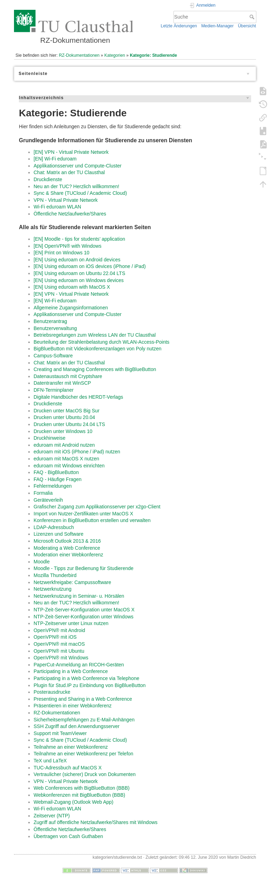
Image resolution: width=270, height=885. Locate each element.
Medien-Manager (217, 25)
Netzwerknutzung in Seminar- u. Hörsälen (79, 596)
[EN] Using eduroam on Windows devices (79, 280)
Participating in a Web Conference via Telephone (86, 678)
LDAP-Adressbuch (54, 527)
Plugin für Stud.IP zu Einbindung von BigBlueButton (89, 685)
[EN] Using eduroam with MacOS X (72, 287)
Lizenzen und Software (58, 534)
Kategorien (114, 55)
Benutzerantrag (50, 321)
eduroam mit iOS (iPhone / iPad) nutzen (77, 451)
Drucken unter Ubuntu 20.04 (64, 417)
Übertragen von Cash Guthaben (68, 836)
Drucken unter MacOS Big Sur (66, 410)
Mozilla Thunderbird (55, 575)
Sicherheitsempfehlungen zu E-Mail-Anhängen (84, 719)
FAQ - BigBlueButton (56, 472)
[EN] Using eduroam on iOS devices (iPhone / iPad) (90, 266)
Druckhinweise (49, 438)
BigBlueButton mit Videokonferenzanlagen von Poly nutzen (98, 348)
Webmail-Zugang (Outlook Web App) (73, 802)
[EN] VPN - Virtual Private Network (71, 152)
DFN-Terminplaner (53, 390)
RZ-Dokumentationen (79, 55)
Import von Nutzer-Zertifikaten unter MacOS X (83, 513)
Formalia (43, 493)
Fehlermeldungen (53, 486)
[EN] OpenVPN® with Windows (67, 246)
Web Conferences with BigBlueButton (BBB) (81, 788)
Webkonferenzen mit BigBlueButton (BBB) (79, 795)
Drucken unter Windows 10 (63, 431)
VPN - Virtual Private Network (66, 200)
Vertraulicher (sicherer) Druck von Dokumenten (85, 774)
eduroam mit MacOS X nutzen (66, 458)
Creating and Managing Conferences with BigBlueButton (95, 369)
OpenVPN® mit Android (59, 630)
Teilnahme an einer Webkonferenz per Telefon (83, 753)
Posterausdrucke (52, 692)
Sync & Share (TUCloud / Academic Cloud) (80, 193)
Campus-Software (53, 355)
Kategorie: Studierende (153, 55)
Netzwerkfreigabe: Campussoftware (72, 582)
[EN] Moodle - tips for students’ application (79, 239)
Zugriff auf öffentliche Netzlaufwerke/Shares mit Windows (95, 822)
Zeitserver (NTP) (52, 815)
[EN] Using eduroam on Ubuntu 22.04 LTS (79, 273)
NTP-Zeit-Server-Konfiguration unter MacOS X (84, 609)
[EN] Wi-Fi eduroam (55, 159)
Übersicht (247, 25)
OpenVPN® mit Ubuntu (59, 651)
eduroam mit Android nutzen (64, 445)
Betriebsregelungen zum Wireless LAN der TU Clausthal (95, 335)
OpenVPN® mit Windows (61, 657)
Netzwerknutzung (52, 589)
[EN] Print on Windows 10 (62, 252)
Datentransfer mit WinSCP (62, 383)
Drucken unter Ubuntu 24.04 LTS (69, 424)
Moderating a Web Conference (67, 548)
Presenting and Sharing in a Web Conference (83, 699)
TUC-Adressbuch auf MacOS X (68, 767)
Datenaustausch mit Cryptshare (68, 376)
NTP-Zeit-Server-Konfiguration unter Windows (84, 616)
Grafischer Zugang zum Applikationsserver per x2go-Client (97, 506)
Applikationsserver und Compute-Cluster (77, 166)
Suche (252, 16)
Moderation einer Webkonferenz (68, 554)
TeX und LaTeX (50, 760)
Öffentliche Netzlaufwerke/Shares (70, 214)
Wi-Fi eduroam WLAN (57, 207)
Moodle (42, 561)
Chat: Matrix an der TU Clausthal (69, 172)
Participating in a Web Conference (71, 671)
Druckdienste (48, 179)
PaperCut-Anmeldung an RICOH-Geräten (79, 664)
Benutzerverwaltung (55, 328)
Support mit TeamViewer (60, 733)
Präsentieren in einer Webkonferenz (73, 705)
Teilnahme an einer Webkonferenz (71, 747)
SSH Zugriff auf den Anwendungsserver (77, 726)
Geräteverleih (48, 500)
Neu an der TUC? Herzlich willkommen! (76, 186)
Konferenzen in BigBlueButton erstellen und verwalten (92, 520)
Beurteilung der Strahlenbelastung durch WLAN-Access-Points (101, 342)
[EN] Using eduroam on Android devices (77, 259)
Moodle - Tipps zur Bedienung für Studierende (84, 568)
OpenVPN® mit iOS (55, 637)
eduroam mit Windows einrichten (69, 465)
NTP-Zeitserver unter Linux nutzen (71, 623)
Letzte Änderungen (179, 25)
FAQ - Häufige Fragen (57, 479)
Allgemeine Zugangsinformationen (71, 307)
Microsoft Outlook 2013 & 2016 (67, 541)
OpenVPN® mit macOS (59, 644)
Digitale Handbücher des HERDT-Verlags (78, 397)
